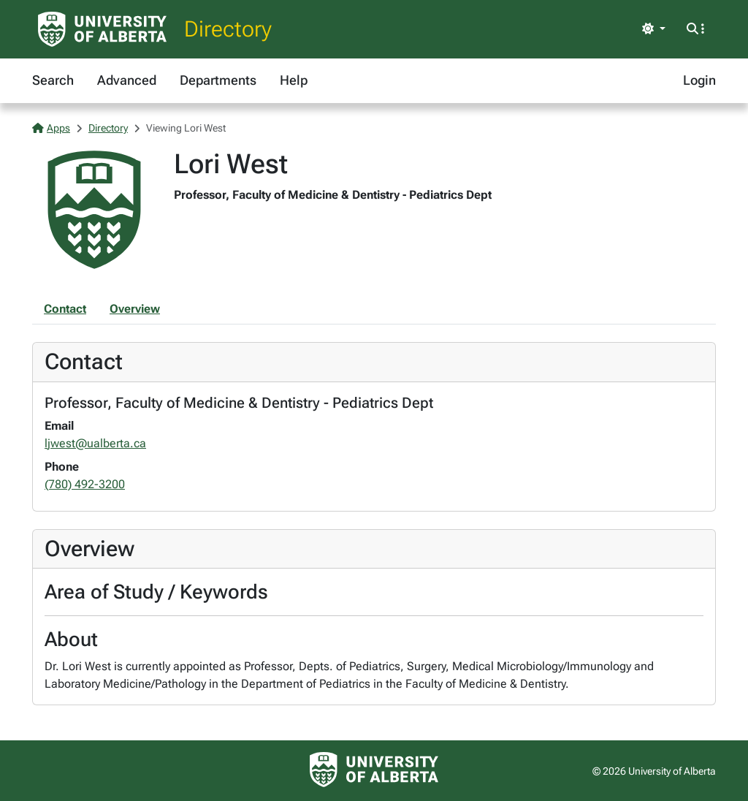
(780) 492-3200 (85, 484)
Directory (228, 29)
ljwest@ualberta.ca (95, 443)
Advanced (126, 80)
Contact (65, 309)
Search (53, 80)
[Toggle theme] (654, 29)
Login (699, 80)
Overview (135, 309)
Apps (51, 128)
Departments (218, 80)
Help (294, 80)
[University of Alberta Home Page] (102, 29)
